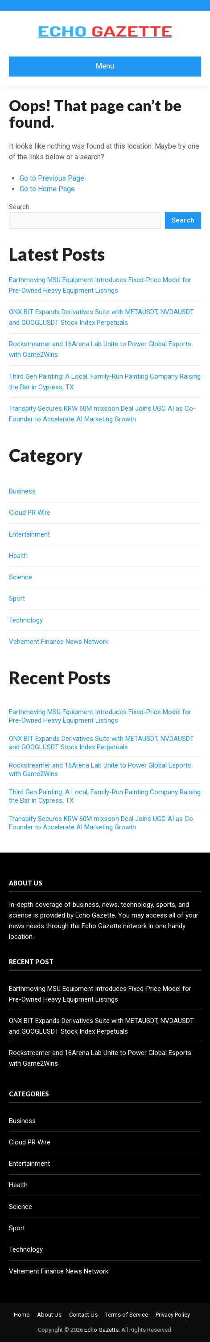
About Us (49, 1314)
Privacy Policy (173, 1314)
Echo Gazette (101, 1329)
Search (19, 207)
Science (20, 577)
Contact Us (83, 1314)
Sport (17, 598)
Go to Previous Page (52, 178)
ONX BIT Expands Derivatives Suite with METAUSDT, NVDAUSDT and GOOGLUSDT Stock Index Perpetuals (101, 743)
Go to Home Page (47, 189)
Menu (105, 66)
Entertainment (29, 534)
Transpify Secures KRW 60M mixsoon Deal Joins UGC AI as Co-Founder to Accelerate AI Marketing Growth (102, 823)
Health (18, 556)
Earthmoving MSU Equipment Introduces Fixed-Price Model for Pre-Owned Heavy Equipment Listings (100, 716)
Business (22, 491)
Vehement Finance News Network (58, 642)
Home (21, 1314)
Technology (26, 620)
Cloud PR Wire (29, 513)
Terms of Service (126, 1314)
